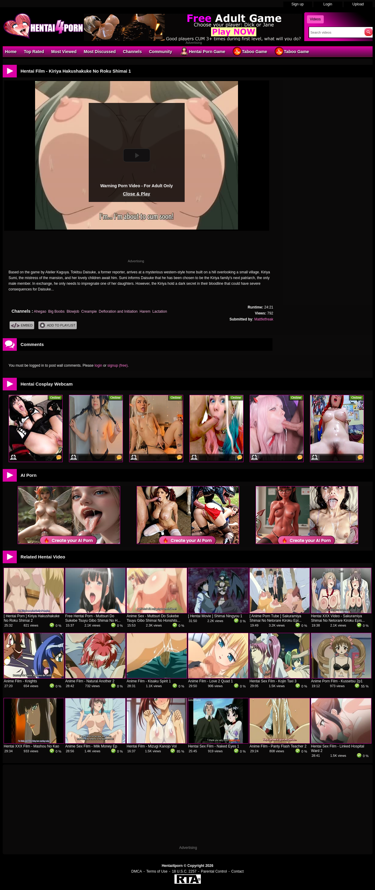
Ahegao (40, 311)
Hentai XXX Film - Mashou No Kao (31, 746)
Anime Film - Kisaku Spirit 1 (149, 681)
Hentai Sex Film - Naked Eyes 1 (213, 746)
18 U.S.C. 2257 (184, 871)
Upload (358, 4)
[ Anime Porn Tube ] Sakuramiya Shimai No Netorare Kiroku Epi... (276, 618)
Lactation (159, 311)
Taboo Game (249, 51)
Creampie (89, 311)
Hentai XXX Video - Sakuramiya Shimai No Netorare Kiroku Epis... (338, 618)
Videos (315, 19)
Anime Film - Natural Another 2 (90, 681)
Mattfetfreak (263, 319)
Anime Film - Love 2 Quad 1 (210, 681)
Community (160, 51)
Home (11, 51)
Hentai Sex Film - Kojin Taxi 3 (273, 681)
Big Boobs (56, 311)
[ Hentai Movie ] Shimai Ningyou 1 (215, 616)
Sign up (297, 4)
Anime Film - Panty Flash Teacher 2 (278, 746)
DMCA (136, 871)
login (98, 365)
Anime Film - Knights (20, 681)
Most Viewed (64, 51)
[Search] (335, 32)
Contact (237, 871)
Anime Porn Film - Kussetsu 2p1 (337, 681)
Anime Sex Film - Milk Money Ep (91, 746)
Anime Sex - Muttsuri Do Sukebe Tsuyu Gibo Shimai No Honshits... (153, 618)
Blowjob (73, 311)
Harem (145, 311)
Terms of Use (157, 871)
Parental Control (214, 871)
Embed (22, 325)
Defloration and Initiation (118, 311)
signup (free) (117, 365)
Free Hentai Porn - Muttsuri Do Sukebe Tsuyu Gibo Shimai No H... (93, 618)
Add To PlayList (58, 325)
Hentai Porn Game (202, 51)
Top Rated (34, 51)
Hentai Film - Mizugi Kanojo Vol (152, 746)
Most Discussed (100, 51)
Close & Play (136, 193)
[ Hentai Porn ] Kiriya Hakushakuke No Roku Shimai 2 (32, 618)
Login (327, 4)
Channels (132, 51)
